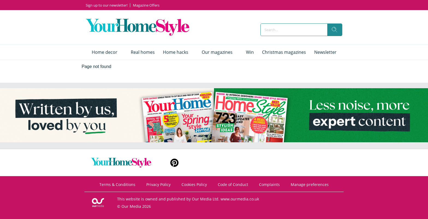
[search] (334, 29)
